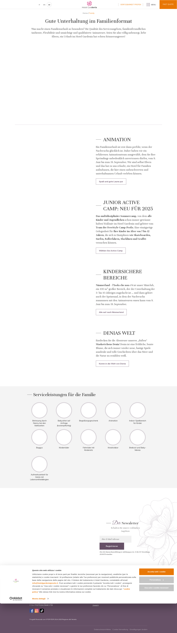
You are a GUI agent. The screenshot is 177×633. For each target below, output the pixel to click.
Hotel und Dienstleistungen (105, 592)
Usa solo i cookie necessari (156, 617)
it (39, 5)
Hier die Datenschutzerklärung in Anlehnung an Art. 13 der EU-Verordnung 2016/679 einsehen (125, 546)
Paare (124, 592)
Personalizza (157, 609)
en (44, 5)
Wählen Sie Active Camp (111, 250)
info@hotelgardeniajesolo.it (45, 613)
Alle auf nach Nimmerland (111, 312)
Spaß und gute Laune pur (111, 181)
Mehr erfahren (50, 534)
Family (124, 588)
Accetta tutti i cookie (157, 601)
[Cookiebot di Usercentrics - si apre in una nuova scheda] (16, 628)
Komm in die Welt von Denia (112, 363)
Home (85, 13)
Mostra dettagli (38, 628)
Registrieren (141, 539)
